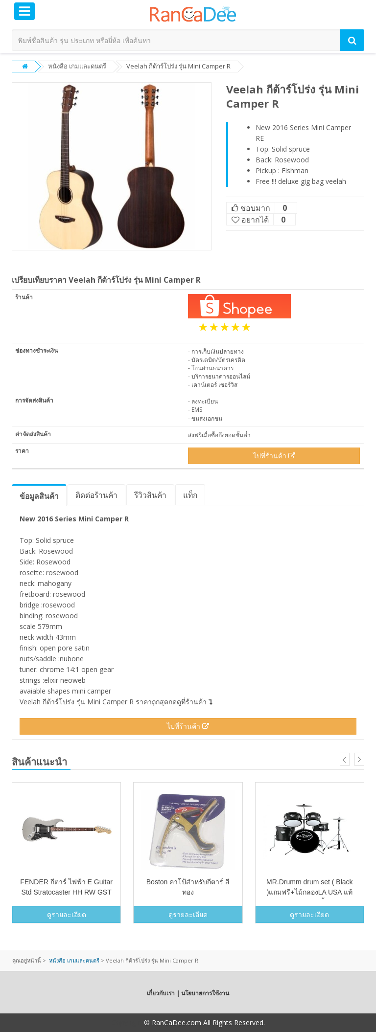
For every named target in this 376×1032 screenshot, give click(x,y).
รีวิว (150, 495)
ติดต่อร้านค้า (96, 495)
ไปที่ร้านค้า (274, 455)
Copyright (127, 1022)
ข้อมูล (39, 496)
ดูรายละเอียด (66, 914)
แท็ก (190, 495)
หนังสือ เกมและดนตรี (77, 66)
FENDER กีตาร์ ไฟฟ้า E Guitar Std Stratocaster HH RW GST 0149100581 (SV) (66, 892)
